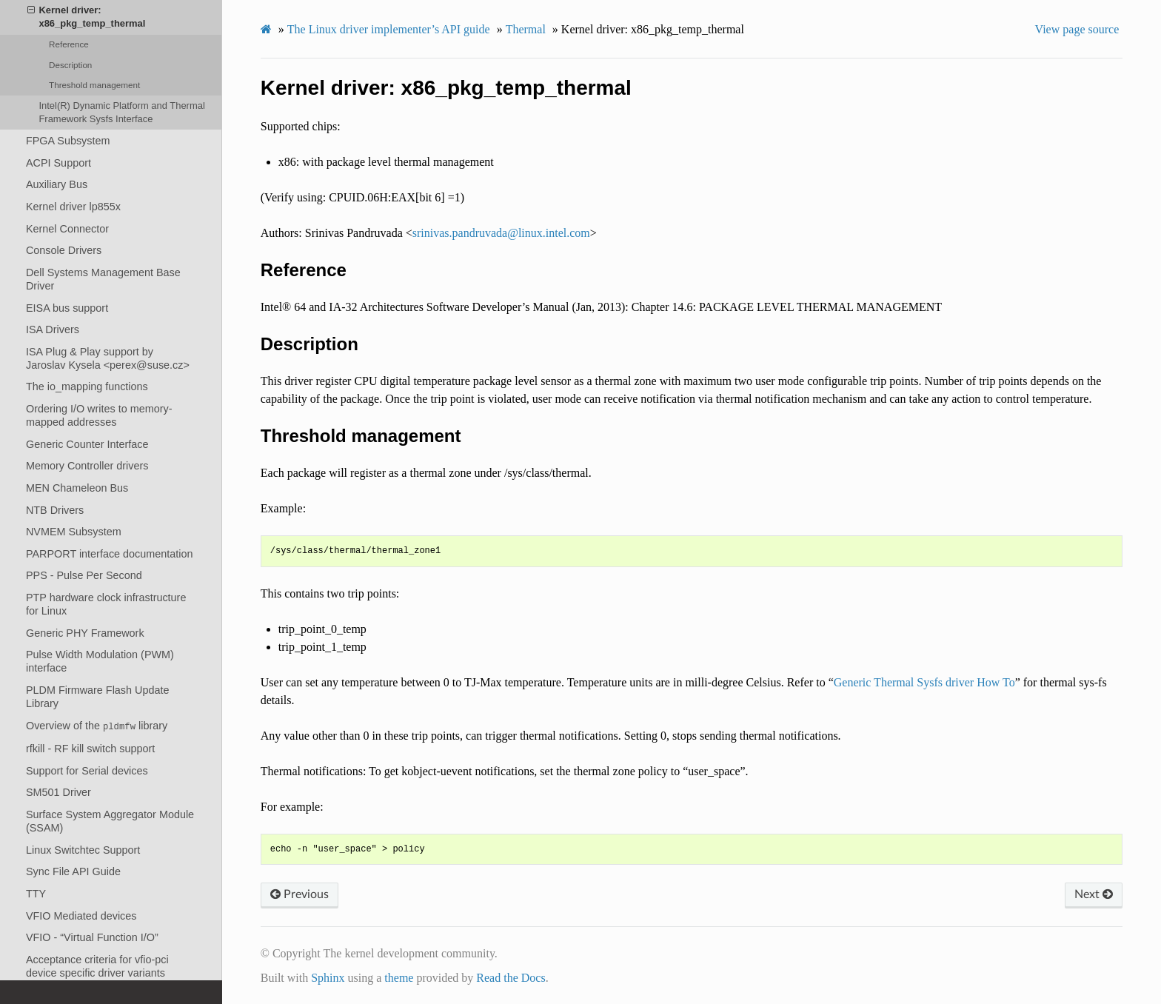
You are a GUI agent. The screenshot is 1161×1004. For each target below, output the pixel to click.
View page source (1077, 29)
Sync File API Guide (73, 871)
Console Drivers (63, 250)
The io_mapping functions (87, 386)
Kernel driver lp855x (73, 206)
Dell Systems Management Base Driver (103, 279)
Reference (69, 44)
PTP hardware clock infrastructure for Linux (106, 604)
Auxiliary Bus (56, 184)
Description (70, 65)
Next (1093, 894)
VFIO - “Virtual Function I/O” (92, 937)
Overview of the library (96, 726)
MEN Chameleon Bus (77, 488)
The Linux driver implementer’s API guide (388, 29)
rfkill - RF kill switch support (90, 748)
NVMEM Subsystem (73, 532)
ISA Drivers (52, 329)
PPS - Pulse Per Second (84, 575)
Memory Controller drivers (87, 466)
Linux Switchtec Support (83, 850)
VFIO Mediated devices (81, 916)
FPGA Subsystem (68, 141)
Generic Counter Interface (87, 444)
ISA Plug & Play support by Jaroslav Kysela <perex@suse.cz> (108, 358)
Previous (299, 894)
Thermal (526, 29)
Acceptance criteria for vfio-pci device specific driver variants (97, 966)
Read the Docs (510, 977)
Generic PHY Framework (85, 633)
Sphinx (327, 977)
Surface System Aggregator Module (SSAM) (110, 821)
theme (398, 977)
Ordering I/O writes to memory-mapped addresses (99, 415)
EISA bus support (67, 308)
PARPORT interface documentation (109, 554)
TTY (36, 894)
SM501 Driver (58, 792)
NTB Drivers (55, 510)
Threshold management (94, 85)
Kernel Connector (67, 229)
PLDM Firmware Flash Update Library (98, 696)
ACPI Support (58, 163)
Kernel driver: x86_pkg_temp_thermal (86, 16)
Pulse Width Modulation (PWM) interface (100, 661)
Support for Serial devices (87, 771)
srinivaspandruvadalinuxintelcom (501, 233)
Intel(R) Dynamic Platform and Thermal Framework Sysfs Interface (121, 112)
